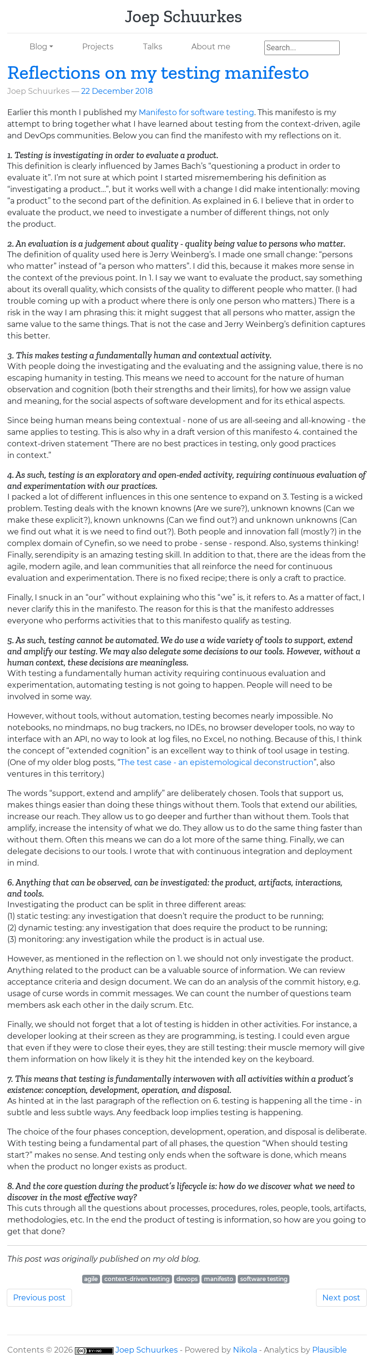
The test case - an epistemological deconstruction (217, 762)
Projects (98, 46)
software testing (264, 1278)
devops (187, 1278)
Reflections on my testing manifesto (158, 72)
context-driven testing (137, 1278)
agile (91, 1278)
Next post (341, 1297)
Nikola (245, 1350)
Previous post (39, 1297)
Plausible (329, 1350)
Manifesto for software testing (196, 112)
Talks (152, 46)
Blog (38, 46)
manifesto (218, 1278)
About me (210, 46)
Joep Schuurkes (146, 1350)
